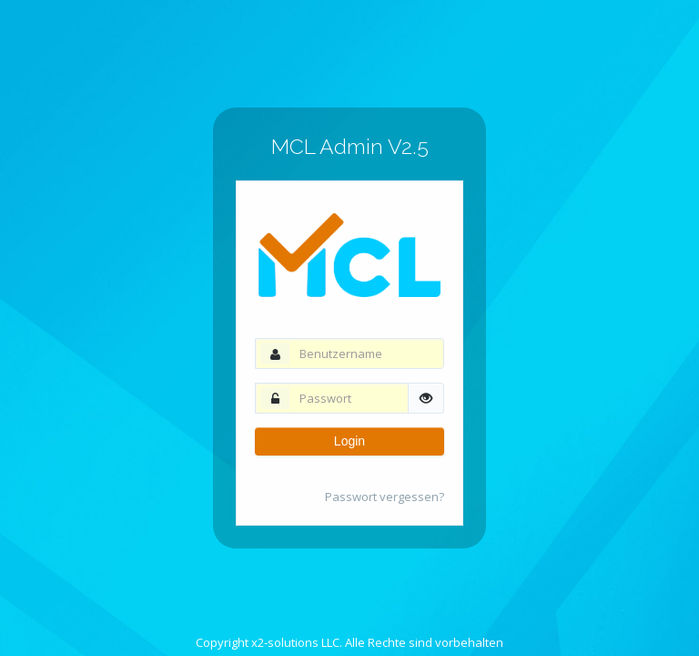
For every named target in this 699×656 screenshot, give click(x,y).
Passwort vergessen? (384, 496)
